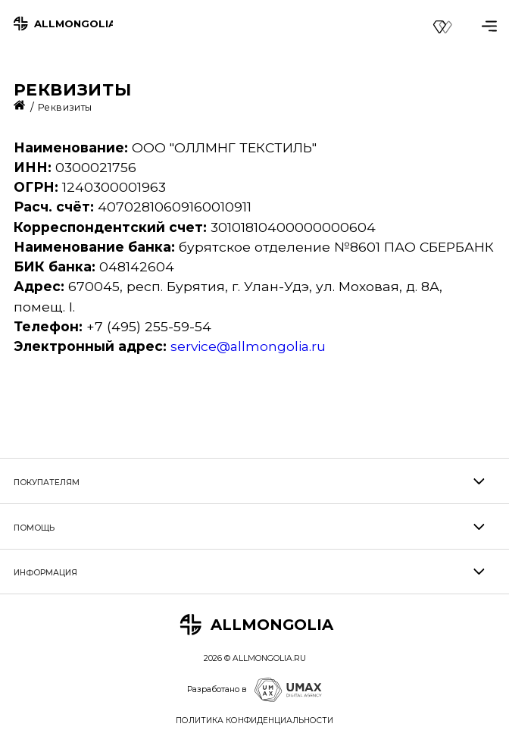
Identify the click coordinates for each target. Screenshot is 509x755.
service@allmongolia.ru (248, 346)
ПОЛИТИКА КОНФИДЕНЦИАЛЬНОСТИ (254, 720)
